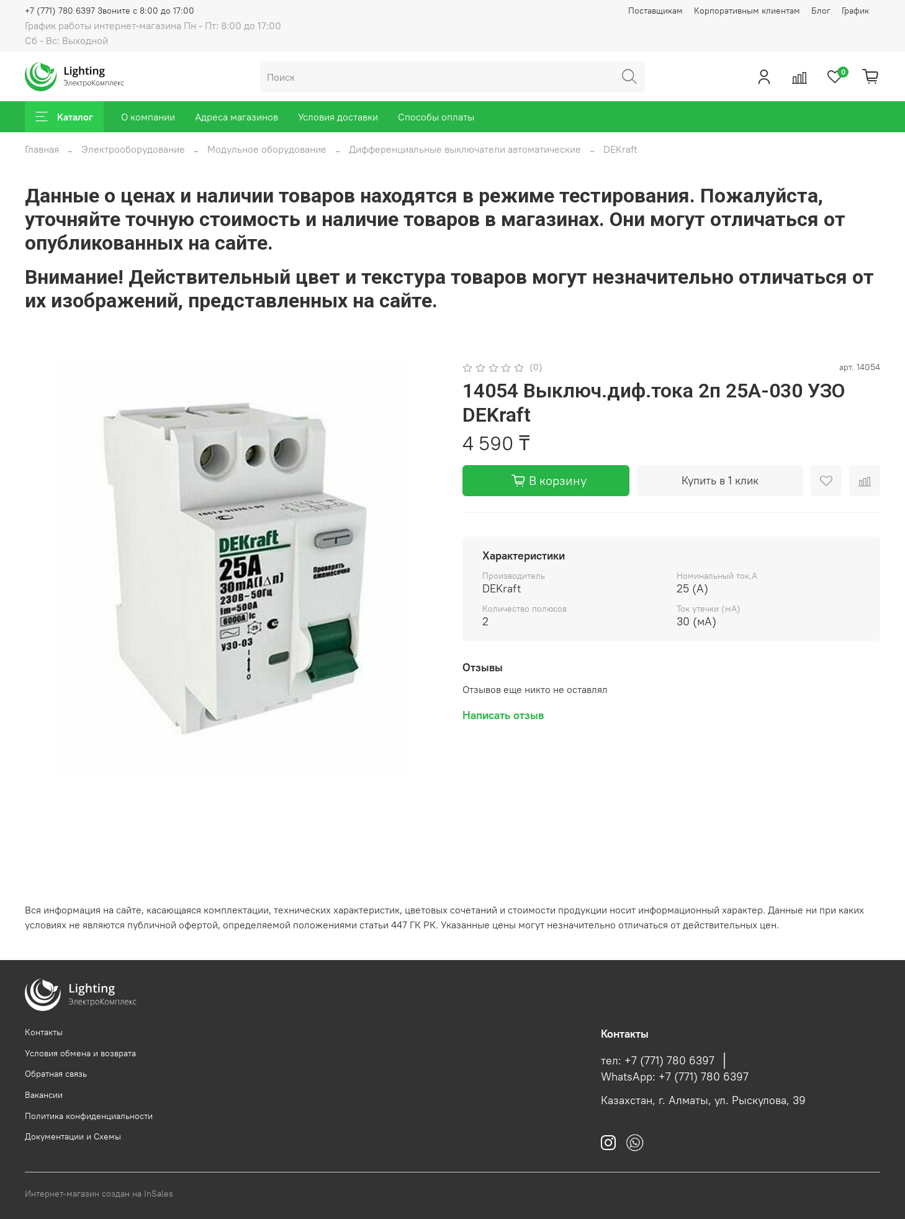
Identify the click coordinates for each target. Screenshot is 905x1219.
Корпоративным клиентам (747, 10)
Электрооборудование (133, 149)
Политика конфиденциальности (89, 1116)
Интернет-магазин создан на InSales (99, 1193)
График (855, 10)
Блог (821, 10)
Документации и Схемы (73, 1136)
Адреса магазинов (236, 117)
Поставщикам (655, 10)
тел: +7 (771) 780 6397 (657, 1060)
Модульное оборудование (266, 149)
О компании (148, 117)
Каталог (64, 117)
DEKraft (620, 149)
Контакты (44, 1032)
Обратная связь (56, 1073)
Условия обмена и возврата (80, 1053)
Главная (42, 149)
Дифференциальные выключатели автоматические (465, 149)
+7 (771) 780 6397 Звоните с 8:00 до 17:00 (109, 10)
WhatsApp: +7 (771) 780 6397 (675, 1077)
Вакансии (44, 1094)
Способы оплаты (436, 117)
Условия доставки (338, 117)
